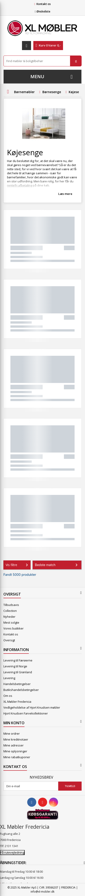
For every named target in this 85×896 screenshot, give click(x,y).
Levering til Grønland (17, 672)
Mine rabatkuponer (16, 757)
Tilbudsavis (11, 605)
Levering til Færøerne (17, 660)
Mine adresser (13, 745)
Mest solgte (11, 622)
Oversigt (9, 640)
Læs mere (65, 194)
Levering (9, 678)
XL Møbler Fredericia (17, 702)
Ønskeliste (42, 11)
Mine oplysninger (15, 751)
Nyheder (9, 617)
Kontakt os (43, 4)
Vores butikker (13, 628)
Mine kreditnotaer (15, 739)
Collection (10, 611)
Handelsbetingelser (17, 684)
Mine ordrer (11, 733)
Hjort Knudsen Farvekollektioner (25, 713)
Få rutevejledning (12, 852)
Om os (7, 696)
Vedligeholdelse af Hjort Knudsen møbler (31, 707)
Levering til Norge (15, 666)
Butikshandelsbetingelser (21, 690)
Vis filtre (18, 565)
